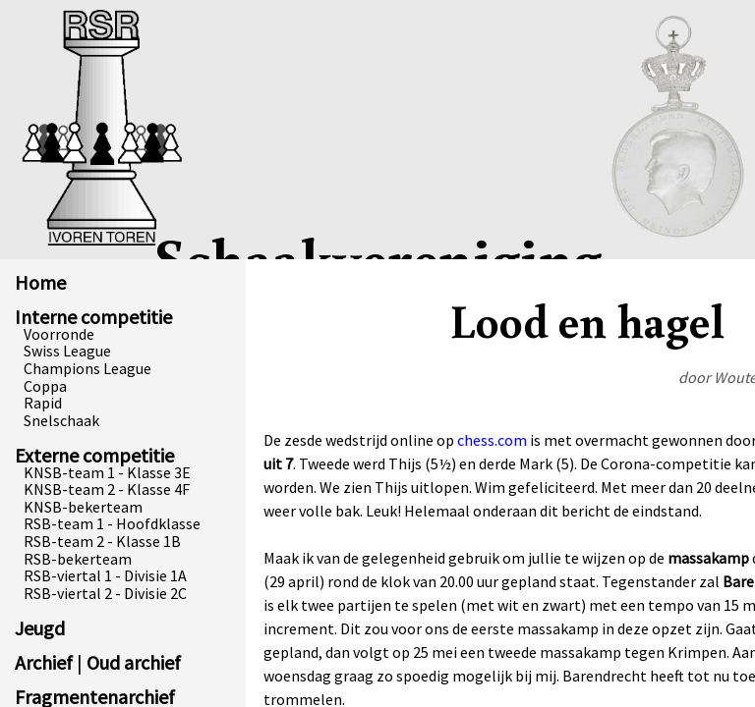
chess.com (492, 440)
